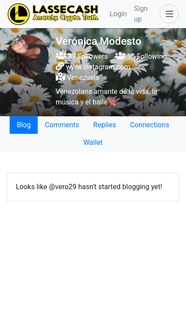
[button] (167, 14)
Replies (104, 125)
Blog (24, 125)
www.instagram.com (98, 67)
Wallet (93, 142)
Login (118, 14)
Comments (62, 125)
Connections (149, 125)
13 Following (141, 56)
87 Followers (82, 56)
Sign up (140, 13)
